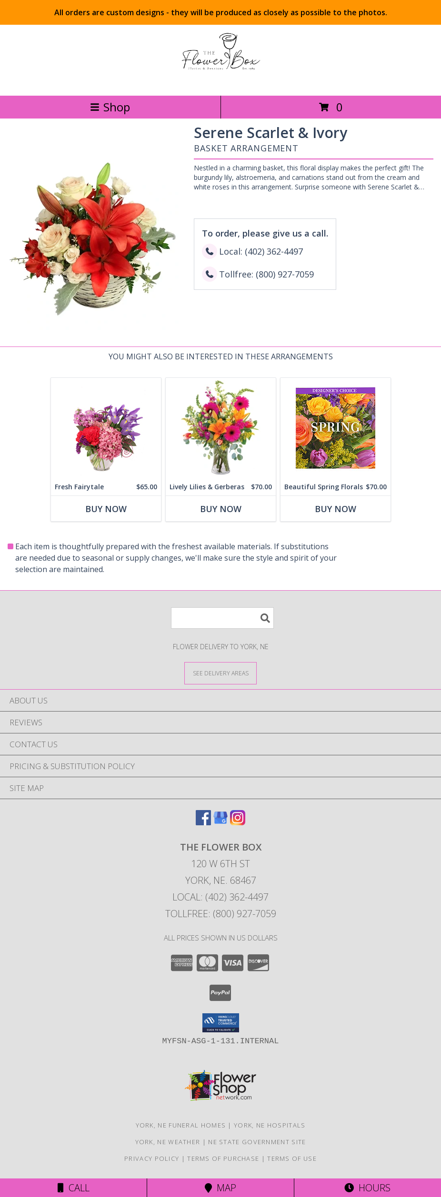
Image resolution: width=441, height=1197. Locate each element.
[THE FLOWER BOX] (220, 81)
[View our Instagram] (237, 822)
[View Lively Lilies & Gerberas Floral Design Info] (221, 428)
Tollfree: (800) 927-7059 (220, 913)
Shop (110, 107)
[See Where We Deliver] (220, 672)
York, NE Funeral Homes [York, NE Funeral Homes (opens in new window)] (181, 1125)
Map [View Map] (220, 1187)
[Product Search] (222, 618)
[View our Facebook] (203, 822)
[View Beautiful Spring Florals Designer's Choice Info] (336, 428)
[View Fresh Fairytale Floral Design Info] (106, 428)
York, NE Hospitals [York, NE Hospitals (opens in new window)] (269, 1125)
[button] (220, 1022)
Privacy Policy (151, 1158)
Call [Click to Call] (74, 1187)
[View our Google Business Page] (220, 822)
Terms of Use (292, 1158)
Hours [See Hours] (367, 1187)
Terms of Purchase (223, 1158)
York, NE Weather (167, 1142)
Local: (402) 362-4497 (220, 896)
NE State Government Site (257, 1142)
